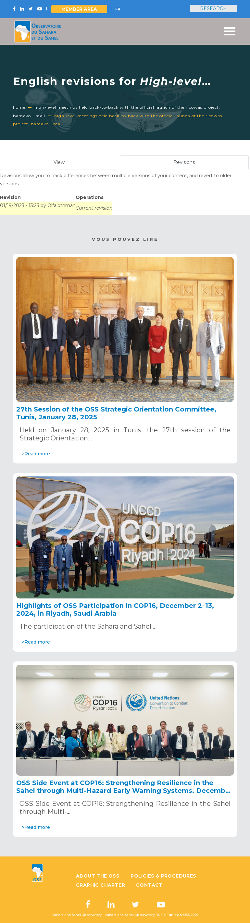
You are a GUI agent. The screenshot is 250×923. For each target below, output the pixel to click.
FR (117, 9)
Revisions (191, 163)
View (59, 162)
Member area (79, 9)
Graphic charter (100, 885)
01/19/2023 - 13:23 (19, 205)
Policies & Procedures (163, 876)
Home (19, 107)
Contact (149, 885)
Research (213, 8)
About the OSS (97, 876)
